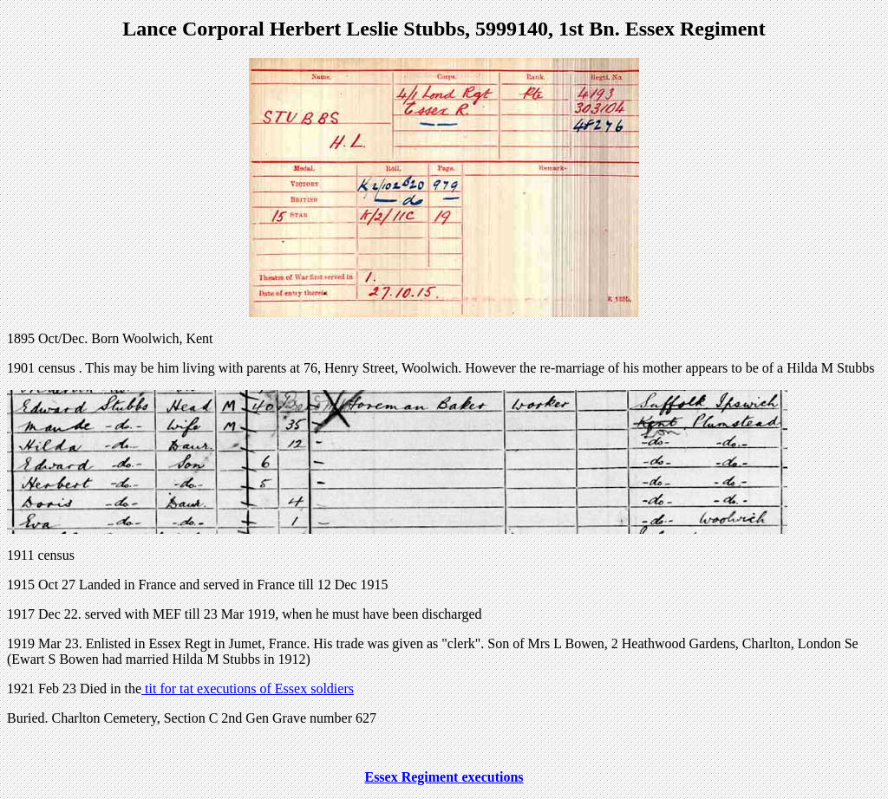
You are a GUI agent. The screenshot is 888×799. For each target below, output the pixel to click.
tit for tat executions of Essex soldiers (247, 688)
